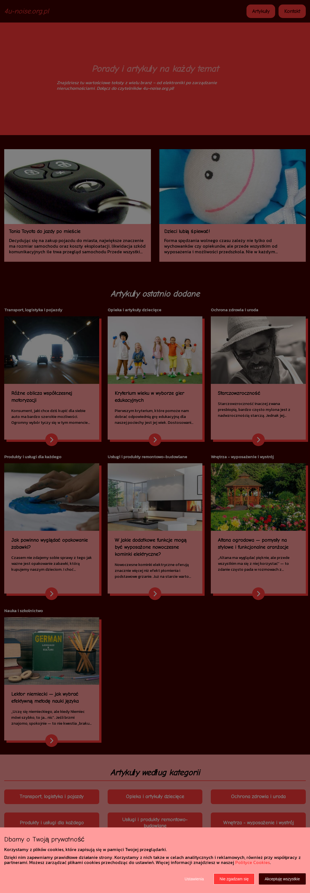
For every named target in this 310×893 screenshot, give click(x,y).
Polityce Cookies (252, 862)
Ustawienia (194, 879)
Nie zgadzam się (234, 879)
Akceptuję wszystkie (282, 879)
